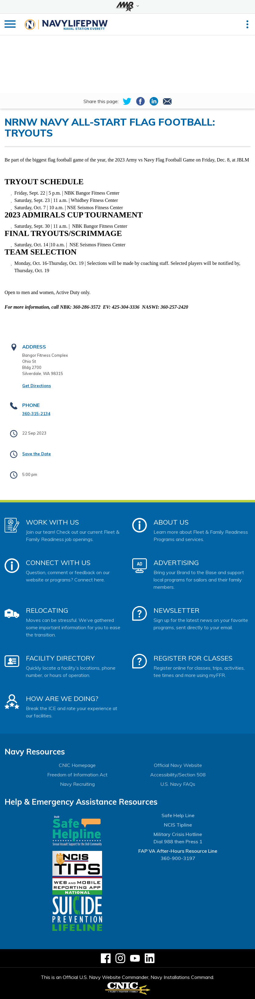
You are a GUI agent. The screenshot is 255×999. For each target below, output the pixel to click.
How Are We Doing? (62, 698)
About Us (171, 522)
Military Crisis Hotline (178, 834)
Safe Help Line (177, 815)
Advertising (176, 562)
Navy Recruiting (77, 784)
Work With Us (52, 522)
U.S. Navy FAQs (177, 784)
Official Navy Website (178, 765)
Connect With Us (58, 562)
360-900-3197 (178, 858)
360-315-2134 (36, 413)
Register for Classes (193, 658)
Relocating (47, 610)
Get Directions (36, 385)
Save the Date (36, 453)
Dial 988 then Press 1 (178, 841)
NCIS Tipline (178, 825)
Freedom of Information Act (77, 775)
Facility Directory (60, 658)
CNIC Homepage (77, 765)
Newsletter (177, 610)
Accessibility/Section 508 (178, 775)
